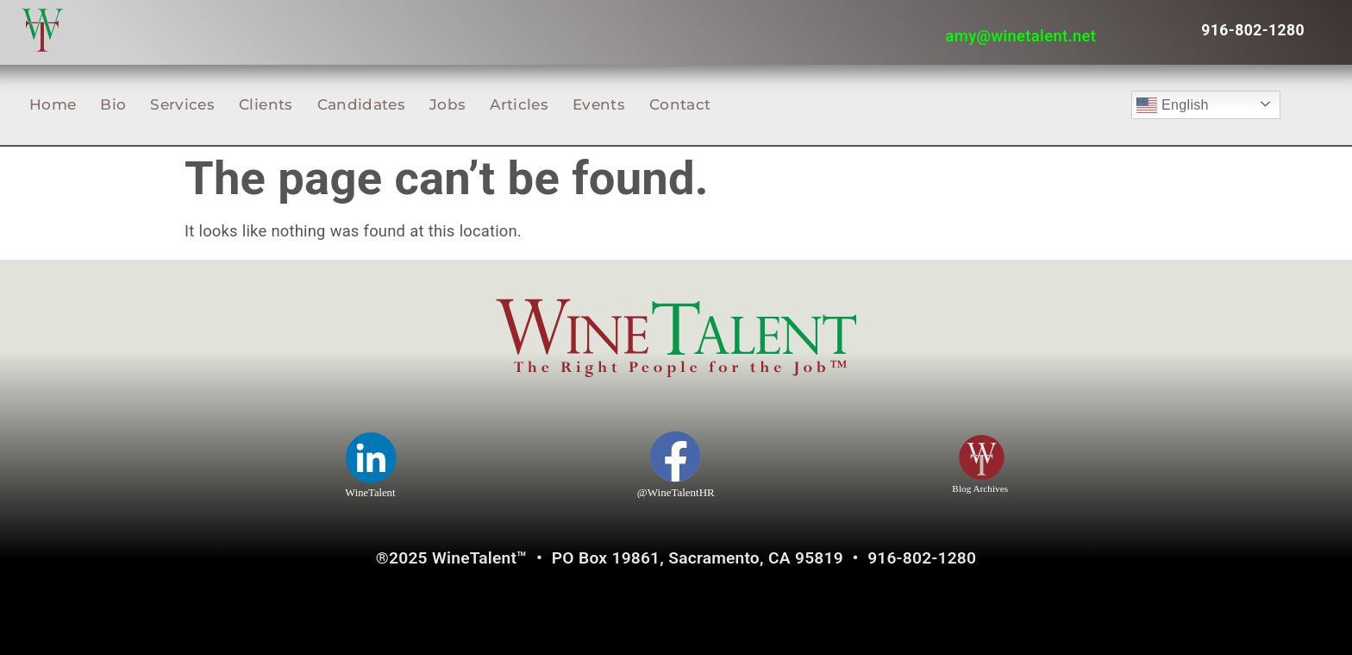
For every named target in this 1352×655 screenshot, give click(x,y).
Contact (679, 104)
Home (52, 104)
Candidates (361, 104)
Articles (519, 104)
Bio (113, 104)
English (1172, 105)
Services (182, 104)
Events (599, 104)
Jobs (447, 104)
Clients (265, 104)
